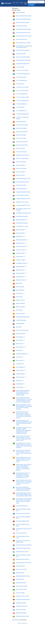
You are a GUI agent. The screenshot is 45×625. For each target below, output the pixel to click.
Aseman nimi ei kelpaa (20, 609)
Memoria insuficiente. (20, 313)
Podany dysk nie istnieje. (21, 185)
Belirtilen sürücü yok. (20, 175)
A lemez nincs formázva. (21, 138)
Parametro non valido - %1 (21, 280)
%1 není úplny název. (20, 107)
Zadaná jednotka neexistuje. (22, 216)
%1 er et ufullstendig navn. (21, 80)
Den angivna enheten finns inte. (22, 181)
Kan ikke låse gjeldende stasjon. (22, 521)
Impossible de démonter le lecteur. (23, 32)
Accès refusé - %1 (19, 357)
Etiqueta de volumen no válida (22, 596)
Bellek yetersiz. (19, 283)
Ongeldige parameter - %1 (21, 266)
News (14, 2)
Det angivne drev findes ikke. (22, 223)
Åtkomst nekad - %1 (20, 343)
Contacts (21, 2)
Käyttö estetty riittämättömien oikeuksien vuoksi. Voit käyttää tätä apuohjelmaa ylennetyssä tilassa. (23, 489)
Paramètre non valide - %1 (21, 249)
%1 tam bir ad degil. (20, 67)
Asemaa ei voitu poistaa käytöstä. (23, 57)
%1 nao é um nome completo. (22, 70)
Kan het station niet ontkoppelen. (23, 50)
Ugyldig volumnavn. (20, 579)
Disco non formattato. (20, 171)
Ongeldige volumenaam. (21, 602)
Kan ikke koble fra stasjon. (21, 25)
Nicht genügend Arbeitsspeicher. (23, 316)
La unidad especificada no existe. (23, 205)
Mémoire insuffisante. (20, 303)
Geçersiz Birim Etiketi (20, 566)
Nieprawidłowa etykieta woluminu (23, 576)
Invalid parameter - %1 (20, 256)
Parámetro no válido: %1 (21, 259)
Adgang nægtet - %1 (20, 383)
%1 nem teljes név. (20, 83)
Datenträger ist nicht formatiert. (22, 155)
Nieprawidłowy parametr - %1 (22, 239)
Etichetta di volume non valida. (22, 616)
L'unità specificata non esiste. (22, 226)
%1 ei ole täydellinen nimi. (21, 110)
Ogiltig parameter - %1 (20, 236)
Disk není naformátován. (21, 161)
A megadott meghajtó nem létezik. (23, 192)
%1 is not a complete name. (22, 93)
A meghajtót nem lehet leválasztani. (23, 29)
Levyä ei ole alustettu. (20, 165)
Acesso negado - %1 (20, 340)
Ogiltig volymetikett (20, 572)
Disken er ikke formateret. (21, 168)
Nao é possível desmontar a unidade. (24, 15)
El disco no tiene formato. (21, 151)
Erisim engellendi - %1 (20, 337)
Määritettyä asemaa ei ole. (21, 219)
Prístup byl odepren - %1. (21, 377)
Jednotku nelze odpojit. (21, 53)
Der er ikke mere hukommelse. (22, 330)
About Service (25, 3)
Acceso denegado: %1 (20, 367)
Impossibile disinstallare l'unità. (22, 63)
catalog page (16, 619)
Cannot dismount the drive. (21, 39)
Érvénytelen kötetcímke (21, 582)
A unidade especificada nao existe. (23, 178)
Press (17, 2)
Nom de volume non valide (21, 586)
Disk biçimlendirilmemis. (21, 121)
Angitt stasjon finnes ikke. (21, 188)
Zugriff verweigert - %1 (20, 370)
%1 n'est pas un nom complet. (22, 87)
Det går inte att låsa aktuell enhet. (23, 513)
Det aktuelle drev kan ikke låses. (22, 559)
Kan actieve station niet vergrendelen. (24, 545)
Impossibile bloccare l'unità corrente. (23, 562)
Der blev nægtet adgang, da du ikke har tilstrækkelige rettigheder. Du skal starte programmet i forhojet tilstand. (24, 494)
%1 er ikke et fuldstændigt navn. (22, 114)
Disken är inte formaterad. (21, 128)
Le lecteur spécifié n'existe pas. (22, 195)
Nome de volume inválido (21, 569)
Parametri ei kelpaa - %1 (21, 273)
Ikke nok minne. (19, 296)
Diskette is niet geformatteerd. (22, 158)
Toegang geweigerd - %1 (21, 373)
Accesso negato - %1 (20, 387)
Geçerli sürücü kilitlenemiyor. (22, 505)
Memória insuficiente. (20, 306)
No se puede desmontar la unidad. (23, 42)
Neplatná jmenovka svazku (21, 606)
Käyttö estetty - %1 (20, 380)
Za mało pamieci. (19, 293)
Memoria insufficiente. (20, 333)
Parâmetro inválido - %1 (21, 233)
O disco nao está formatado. (22, 125)
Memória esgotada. (20, 286)
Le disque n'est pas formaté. (22, 141)
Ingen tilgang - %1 (19, 350)
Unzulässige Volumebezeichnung (23, 599)
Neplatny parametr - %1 (21, 270)
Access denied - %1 (20, 363)
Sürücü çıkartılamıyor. (20, 12)
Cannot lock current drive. (21, 533)
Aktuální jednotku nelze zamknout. (23, 548)
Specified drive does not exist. (22, 202)
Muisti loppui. (19, 326)
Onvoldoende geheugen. (21, 320)
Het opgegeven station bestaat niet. (23, 213)
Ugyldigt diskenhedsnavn (21, 612)
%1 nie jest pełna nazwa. (21, 77)
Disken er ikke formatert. (21, 135)
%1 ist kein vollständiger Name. (22, 100)
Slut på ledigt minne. (20, 290)
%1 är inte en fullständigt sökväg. (23, 73)
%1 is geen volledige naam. (21, 103)
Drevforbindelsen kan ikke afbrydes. (23, 60)
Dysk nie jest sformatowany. (22, 131)
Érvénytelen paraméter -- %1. (22, 246)
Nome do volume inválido (21, 589)
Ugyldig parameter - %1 (21, 243)
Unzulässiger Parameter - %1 (22, 263)
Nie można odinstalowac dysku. (22, 22)
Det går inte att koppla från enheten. (23, 19)
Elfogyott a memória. (20, 300)
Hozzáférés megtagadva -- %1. (22, 353)
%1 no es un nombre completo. (22, 97)
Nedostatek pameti (20, 323)
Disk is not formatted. (20, 148)
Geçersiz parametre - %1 (21, 229)
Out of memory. (19, 310)
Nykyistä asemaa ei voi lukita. (22, 551)
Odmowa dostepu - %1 (20, 347)
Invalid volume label (20, 592)
